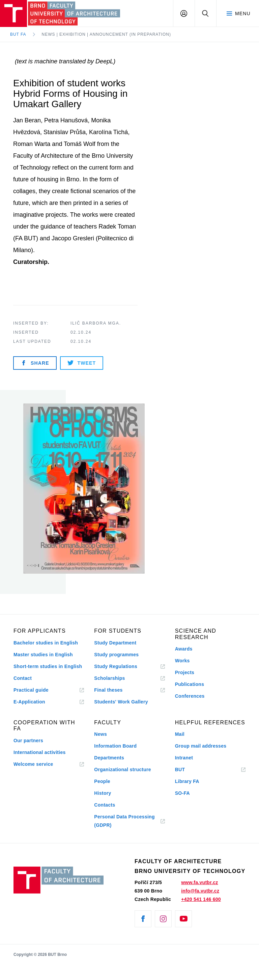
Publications (189, 684)
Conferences (190, 696)
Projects (185, 672)
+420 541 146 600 (201, 899)
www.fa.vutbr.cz (199, 882)
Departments (109, 757)
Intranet (184, 757)
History (102, 793)
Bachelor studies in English (45, 642)
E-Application (29, 701)
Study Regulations (115, 666)
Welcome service (33, 764)
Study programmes (116, 654)
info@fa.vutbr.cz (200, 891)
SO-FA (182, 793)
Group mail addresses (201, 746)
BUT (190, 769)
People (102, 781)
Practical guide (31, 690)
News (100, 734)
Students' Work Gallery (121, 701)
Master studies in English (43, 654)
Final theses (108, 690)
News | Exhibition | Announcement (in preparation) (106, 34)
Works (182, 660)
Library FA (187, 781)
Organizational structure (122, 769)
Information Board (115, 746)
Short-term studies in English (47, 666)
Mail (179, 734)
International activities (39, 752)
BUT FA (18, 34)
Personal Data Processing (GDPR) (124, 821)
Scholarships (109, 678)
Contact (22, 678)
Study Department (115, 642)
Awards (184, 649)
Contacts (104, 805)
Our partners (28, 740)
